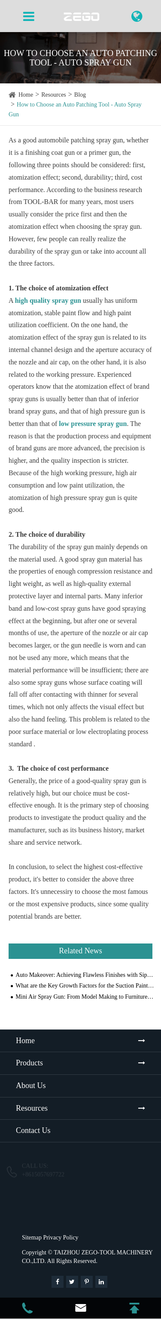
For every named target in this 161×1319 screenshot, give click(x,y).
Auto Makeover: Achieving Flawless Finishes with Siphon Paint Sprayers (84, 975)
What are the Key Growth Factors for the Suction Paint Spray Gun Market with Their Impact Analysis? (84, 985)
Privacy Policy (60, 1237)
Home (25, 95)
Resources (53, 95)
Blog (80, 95)
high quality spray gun (48, 300)
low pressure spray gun (93, 423)
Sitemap (32, 1237)
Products (29, 1063)
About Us (31, 1085)
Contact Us (33, 1130)
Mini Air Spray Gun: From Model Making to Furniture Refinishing (84, 997)
